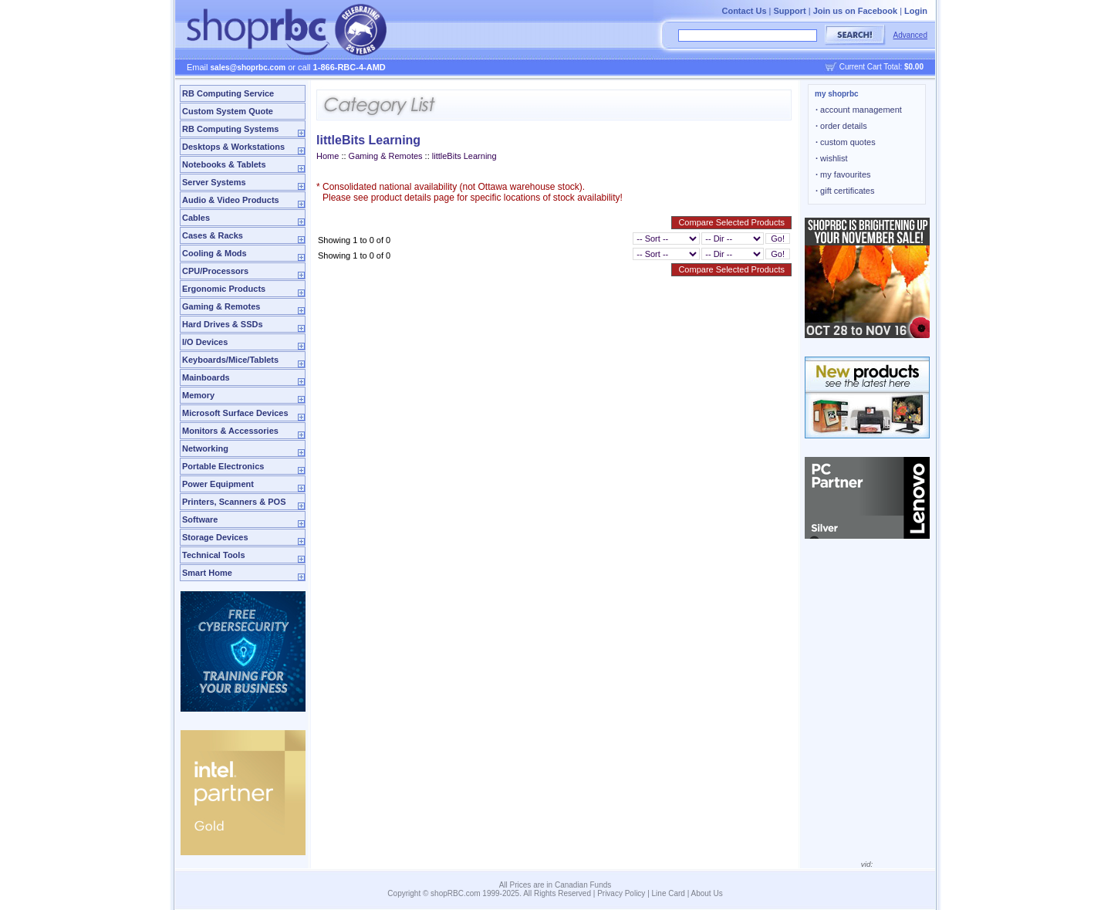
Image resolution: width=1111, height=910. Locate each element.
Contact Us (743, 10)
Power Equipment (218, 484)
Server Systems (214, 182)
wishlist (832, 158)
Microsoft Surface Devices (235, 413)
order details (841, 125)
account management (859, 109)
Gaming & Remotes (221, 306)
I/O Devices (205, 342)
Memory (198, 395)
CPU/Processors (215, 271)
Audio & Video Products (230, 200)
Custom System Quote (227, 111)
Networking (205, 448)
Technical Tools (213, 555)
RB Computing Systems (230, 129)
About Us (707, 893)
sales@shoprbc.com (248, 67)
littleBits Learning (464, 156)
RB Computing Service (228, 93)
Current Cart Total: (881, 67)
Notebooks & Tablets (224, 164)
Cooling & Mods (214, 253)
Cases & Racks (212, 235)
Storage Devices (215, 537)
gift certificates (845, 190)
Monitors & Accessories (230, 430)
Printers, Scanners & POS (234, 501)
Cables (196, 217)
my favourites (843, 174)
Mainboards (206, 377)
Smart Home (207, 572)
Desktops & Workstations (233, 146)
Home (327, 156)
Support (790, 10)
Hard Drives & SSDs (222, 324)
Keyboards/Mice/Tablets (230, 359)
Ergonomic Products (223, 288)
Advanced (910, 35)
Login (915, 10)
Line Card (668, 893)
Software (200, 519)
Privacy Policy (621, 893)
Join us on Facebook (855, 10)
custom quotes (846, 142)
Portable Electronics (223, 466)
